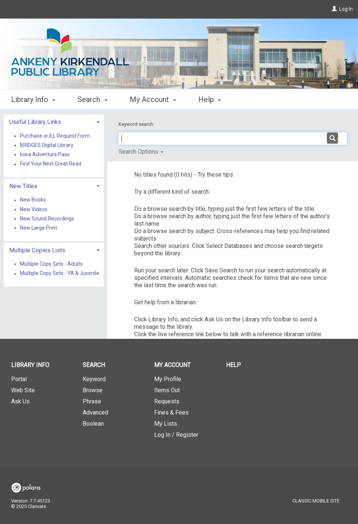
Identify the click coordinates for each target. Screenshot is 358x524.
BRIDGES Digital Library (46, 145)
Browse (93, 390)
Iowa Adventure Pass (45, 154)
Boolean (93, 423)
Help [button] (209, 99)
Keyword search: (137, 124)
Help (233, 365)
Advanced (95, 412)
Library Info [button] (33, 99)
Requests (166, 401)
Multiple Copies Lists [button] (37, 250)
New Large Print (38, 228)
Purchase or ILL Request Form (55, 136)
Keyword (94, 379)
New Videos (33, 209)
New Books (33, 200)
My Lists (165, 423)
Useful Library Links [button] (35, 121)
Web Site (23, 390)
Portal (19, 379)
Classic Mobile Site (315, 501)
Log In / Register (176, 434)
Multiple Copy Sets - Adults (51, 264)
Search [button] (92, 99)
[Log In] (334, 9)
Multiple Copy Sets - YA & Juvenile (59, 273)
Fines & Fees (171, 412)
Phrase (92, 401)
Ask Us (20, 401)
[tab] (54, 121)
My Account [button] (153, 99)
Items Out (167, 390)
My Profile (167, 379)
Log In (346, 9)
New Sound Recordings (47, 219)
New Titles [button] (23, 186)
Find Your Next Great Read (50, 164)
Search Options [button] (141, 151)
